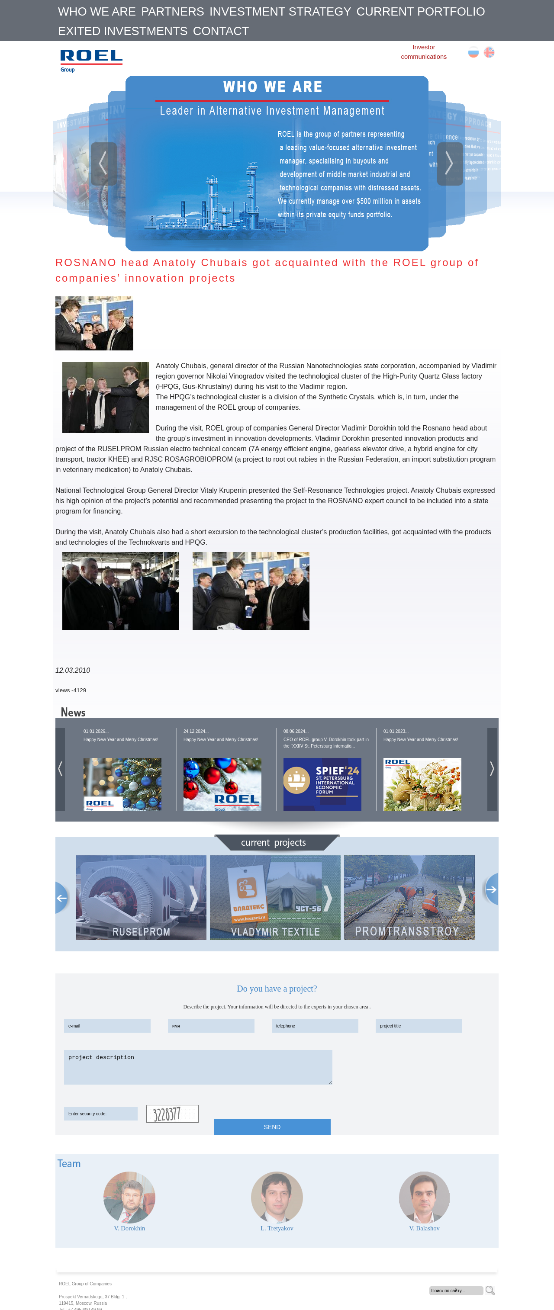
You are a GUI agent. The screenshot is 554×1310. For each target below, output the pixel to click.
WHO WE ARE (97, 11)
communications (424, 56)
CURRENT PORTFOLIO (421, 11)
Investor (423, 47)
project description (198, 1067)
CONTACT (221, 31)
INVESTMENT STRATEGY (280, 11)
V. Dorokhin (129, 1228)
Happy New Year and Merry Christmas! (121, 739)
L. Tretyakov (277, 1228)
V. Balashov (424, 1228)
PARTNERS (172, 11)
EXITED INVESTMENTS (123, 31)
